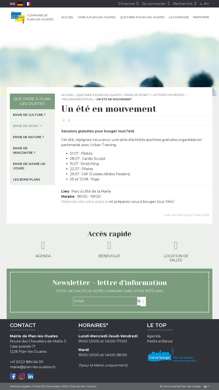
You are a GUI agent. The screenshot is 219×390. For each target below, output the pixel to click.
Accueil (67, 17)
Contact (92, 386)
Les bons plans (26, 179)
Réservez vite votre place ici (85, 202)
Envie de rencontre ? (24, 150)
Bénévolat (109, 249)
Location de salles (176, 251)
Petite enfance (159, 341)
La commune (179, 17)
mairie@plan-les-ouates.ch (33, 367)
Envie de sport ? (137, 95)
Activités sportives (168, 95)
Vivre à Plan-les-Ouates (97, 17)
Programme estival (77, 99)
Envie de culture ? (29, 115)
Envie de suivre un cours (29, 166)
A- (201, 4)
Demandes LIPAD (57, 386)
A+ (206, 3)
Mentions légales (20, 386)
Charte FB (38, 386)
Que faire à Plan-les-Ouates (142, 17)
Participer (201, 17)
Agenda (43, 249)
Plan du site (77, 386)
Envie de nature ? (28, 137)
